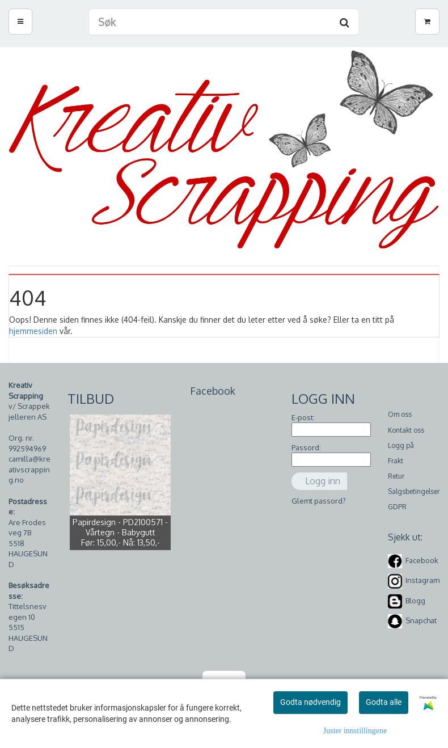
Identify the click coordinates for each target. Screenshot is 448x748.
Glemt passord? (318, 500)
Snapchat (421, 620)
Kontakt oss (406, 430)
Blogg (415, 600)
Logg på (401, 445)
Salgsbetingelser (413, 491)
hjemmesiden (33, 331)
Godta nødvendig (310, 702)
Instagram (422, 580)
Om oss (400, 414)
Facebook (421, 560)
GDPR (397, 506)
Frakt (395, 461)
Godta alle (383, 702)
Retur (396, 476)
